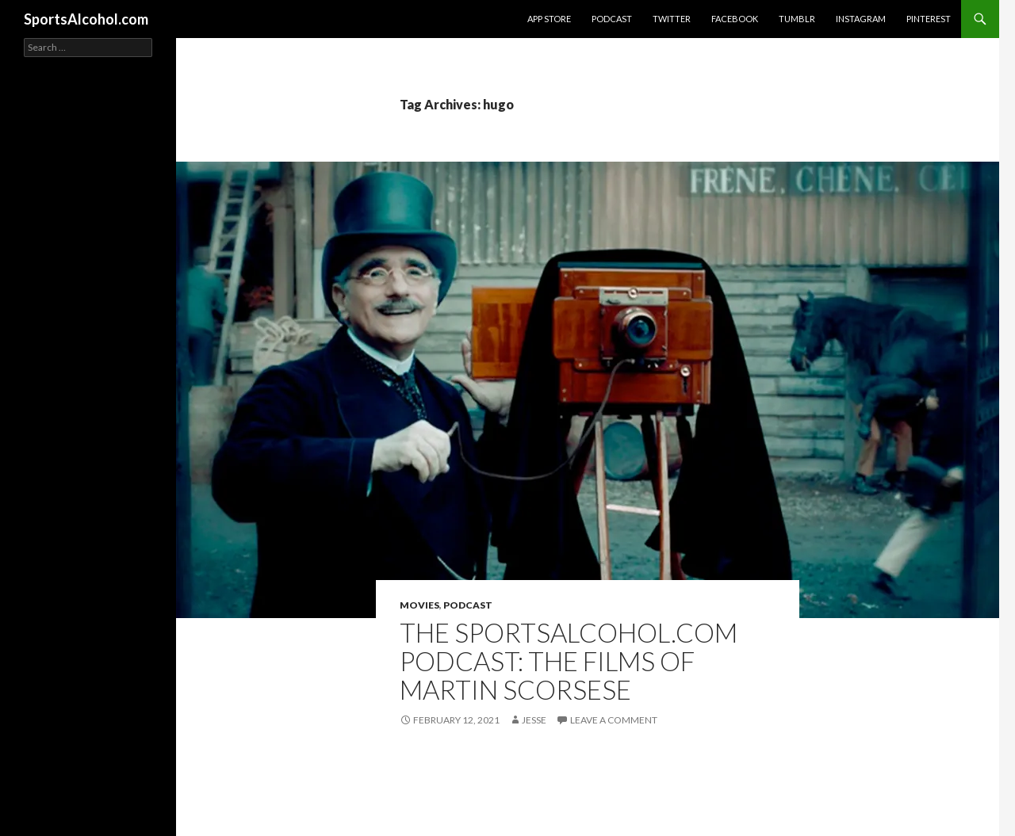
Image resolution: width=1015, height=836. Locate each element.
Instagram (861, 18)
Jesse (534, 720)
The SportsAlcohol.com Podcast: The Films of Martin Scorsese (568, 661)
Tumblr (797, 18)
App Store (549, 18)
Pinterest (928, 18)
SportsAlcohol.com (86, 19)
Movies (419, 605)
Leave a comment (613, 720)
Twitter (672, 18)
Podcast (612, 18)
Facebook (734, 18)
